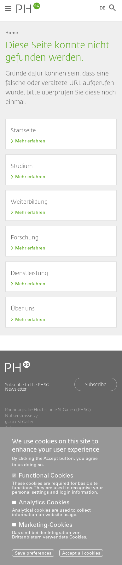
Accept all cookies (81, 557)
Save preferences (33, 557)
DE (103, 8)
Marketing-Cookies (46, 529)
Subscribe (96, 384)
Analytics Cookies (44, 507)
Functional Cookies (46, 480)
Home (11, 32)
